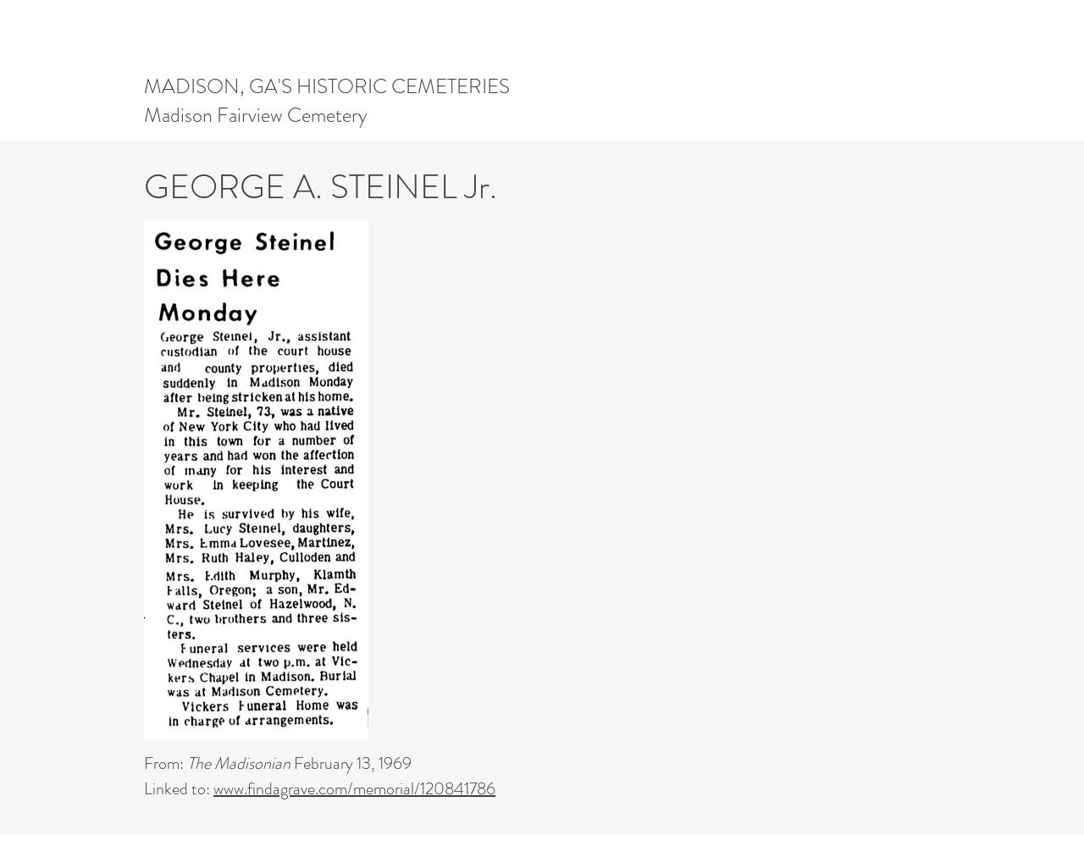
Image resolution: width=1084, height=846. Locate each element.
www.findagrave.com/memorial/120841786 (354, 789)
